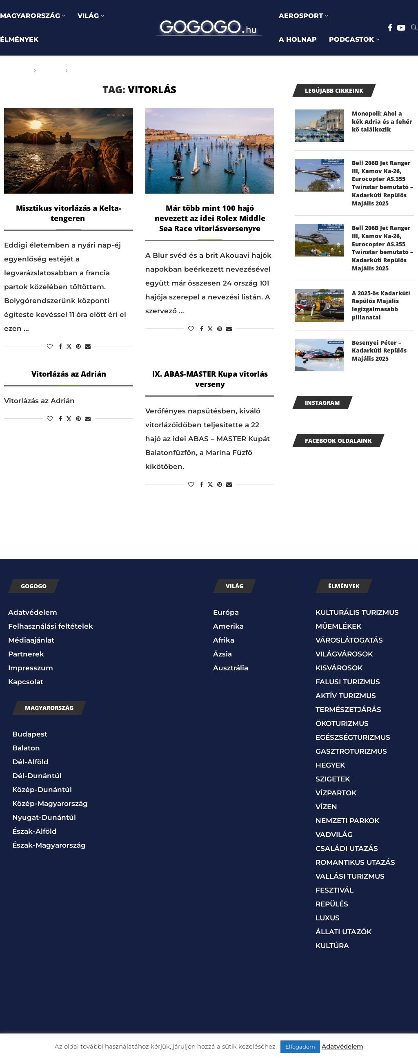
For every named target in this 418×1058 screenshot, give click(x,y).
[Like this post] (50, 346)
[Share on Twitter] (69, 346)
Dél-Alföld (30, 761)
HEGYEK (330, 764)
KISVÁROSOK (339, 667)
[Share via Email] (88, 346)
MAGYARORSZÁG (30, 16)
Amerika (228, 625)
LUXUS (328, 917)
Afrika (223, 639)
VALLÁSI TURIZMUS (350, 875)
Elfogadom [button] (300, 1046)
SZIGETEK (333, 778)
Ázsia (222, 653)
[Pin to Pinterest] (78, 346)
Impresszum (30, 667)
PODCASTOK (351, 39)
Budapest (29, 733)
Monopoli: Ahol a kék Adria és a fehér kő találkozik (382, 121)
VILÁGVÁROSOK (344, 653)
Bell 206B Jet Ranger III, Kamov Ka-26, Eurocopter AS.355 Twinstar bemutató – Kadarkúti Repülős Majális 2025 (382, 183)
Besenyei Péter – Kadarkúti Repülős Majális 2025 (379, 350)
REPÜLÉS (332, 903)
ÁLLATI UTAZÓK (343, 931)
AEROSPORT (301, 16)
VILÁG (88, 16)
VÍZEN (326, 806)
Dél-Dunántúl (37, 775)
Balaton (26, 747)
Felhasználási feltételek (50, 625)
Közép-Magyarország (50, 803)
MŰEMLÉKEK (338, 625)
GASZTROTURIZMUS (351, 750)
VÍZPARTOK (336, 792)
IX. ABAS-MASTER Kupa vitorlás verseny (210, 379)
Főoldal (15, 70)
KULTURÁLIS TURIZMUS (357, 611)
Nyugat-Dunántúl (44, 816)
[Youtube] (401, 27)
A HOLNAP (298, 39)
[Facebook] (390, 27)
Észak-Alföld (34, 830)
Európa (226, 611)
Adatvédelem (32, 611)
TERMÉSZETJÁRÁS (348, 709)
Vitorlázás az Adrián (68, 374)
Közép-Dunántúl (42, 789)
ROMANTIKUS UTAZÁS (355, 861)
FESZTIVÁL (335, 889)
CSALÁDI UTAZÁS (347, 848)
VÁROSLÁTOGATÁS (349, 639)
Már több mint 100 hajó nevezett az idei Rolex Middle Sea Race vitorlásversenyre (210, 218)
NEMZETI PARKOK (347, 820)
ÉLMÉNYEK (19, 39)
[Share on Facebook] (60, 346)
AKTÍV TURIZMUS (346, 695)
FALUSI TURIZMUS (348, 681)
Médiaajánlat (31, 639)
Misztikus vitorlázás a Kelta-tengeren (68, 213)
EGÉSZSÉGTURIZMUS (353, 736)
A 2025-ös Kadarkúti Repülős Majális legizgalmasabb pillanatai (381, 304)
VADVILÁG (334, 834)
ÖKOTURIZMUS (342, 723)
